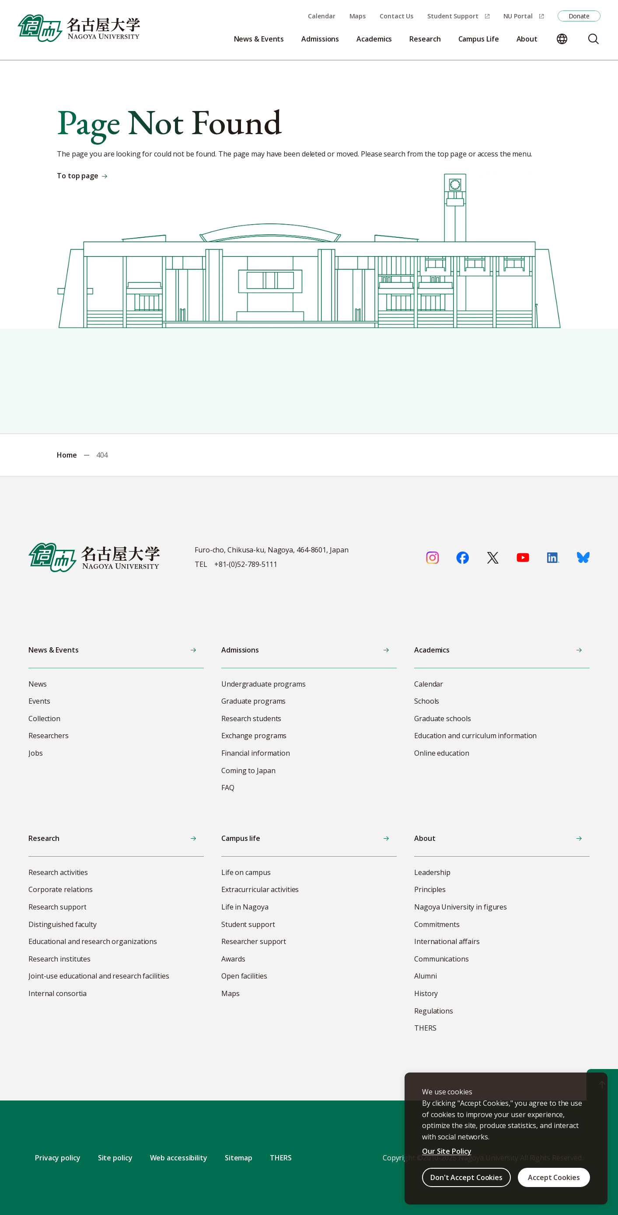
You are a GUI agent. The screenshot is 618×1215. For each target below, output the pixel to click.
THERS (281, 1158)
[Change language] (562, 39)
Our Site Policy (446, 1151)
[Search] (594, 39)
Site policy (115, 1158)
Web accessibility (178, 1158)
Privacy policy (57, 1158)
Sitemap (238, 1158)
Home (67, 454)
